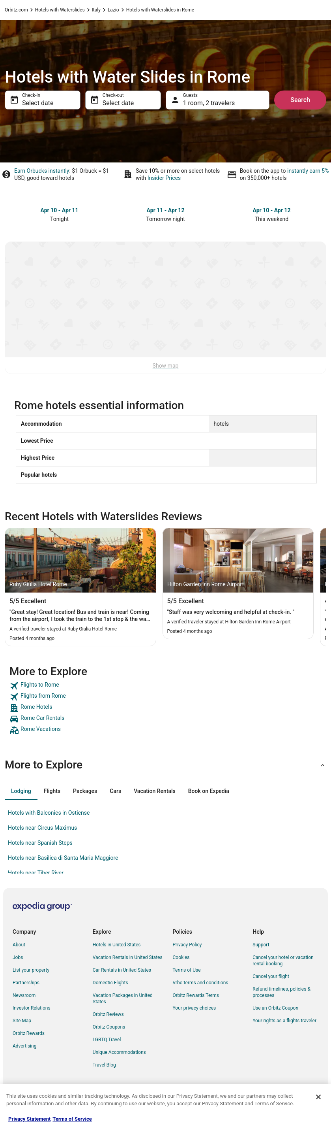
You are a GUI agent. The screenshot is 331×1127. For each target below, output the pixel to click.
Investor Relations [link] (31, 1008)
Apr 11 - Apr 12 (166, 210)
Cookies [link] (181, 957)
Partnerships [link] (26, 982)
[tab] (21, 791)
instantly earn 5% (308, 171)
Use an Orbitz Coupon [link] (275, 1008)
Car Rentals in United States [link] (122, 970)
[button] (165, 765)
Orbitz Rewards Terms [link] (196, 995)
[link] (165, 686)
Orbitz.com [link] (16, 10)
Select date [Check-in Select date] (37, 103)
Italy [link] (96, 10)
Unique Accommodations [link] (119, 1052)
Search (300, 100)
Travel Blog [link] (104, 1065)
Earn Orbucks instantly (41, 171)
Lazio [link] (113, 10)
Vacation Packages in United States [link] (123, 998)
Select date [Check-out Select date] (118, 103)
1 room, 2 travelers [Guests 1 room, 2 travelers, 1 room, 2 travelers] (209, 103)
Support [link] (260, 945)
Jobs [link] (18, 957)
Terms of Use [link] (187, 970)
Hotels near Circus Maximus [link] (42, 828)
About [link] (19, 945)
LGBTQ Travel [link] (107, 1039)
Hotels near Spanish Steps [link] (40, 843)
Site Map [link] (22, 1020)
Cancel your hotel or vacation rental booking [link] (283, 961)
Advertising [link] (24, 1046)
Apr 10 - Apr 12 (271, 210)
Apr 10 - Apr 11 (60, 210)
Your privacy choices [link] (194, 1008)
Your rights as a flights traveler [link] (284, 1020)
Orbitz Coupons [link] (109, 1027)
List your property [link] (31, 970)
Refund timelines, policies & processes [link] (281, 992)
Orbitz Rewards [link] (29, 1033)
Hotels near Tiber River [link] (36, 873)
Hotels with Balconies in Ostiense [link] (49, 813)
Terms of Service (72, 1119)
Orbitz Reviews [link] (108, 1014)
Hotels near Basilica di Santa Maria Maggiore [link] (63, 858)
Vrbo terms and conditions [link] (200, 982)
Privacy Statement (29, 1119)
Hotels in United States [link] (117, 945)
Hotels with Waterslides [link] (60, 10)
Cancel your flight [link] (270, 976)
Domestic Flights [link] (110, 982)
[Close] (318, 1097)
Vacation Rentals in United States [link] (128, 957)
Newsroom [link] (24, 995)
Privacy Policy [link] (187, 945)
